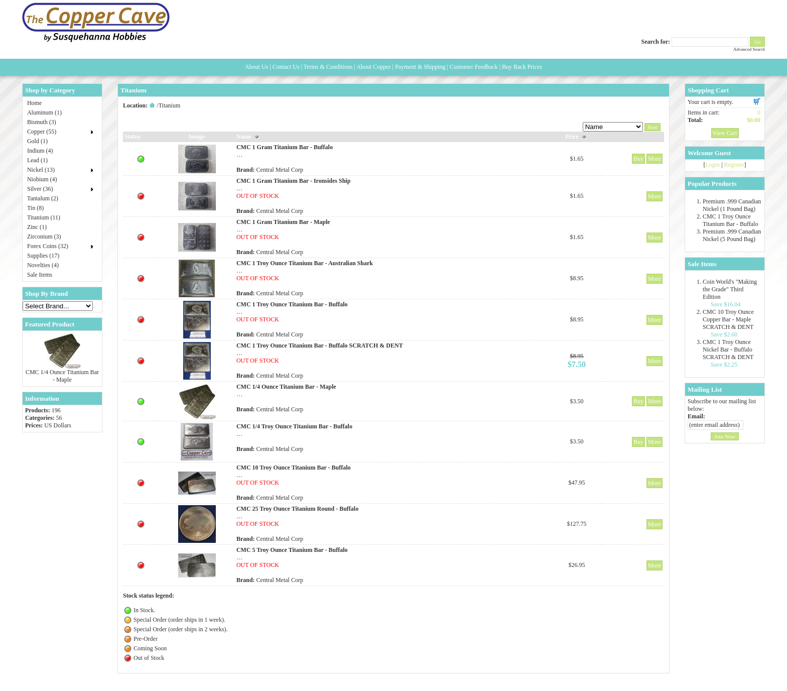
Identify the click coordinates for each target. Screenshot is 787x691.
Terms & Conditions (328, 66)
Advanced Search (749, 49)
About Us (256, 66)
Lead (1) (37, 160)
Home (34, 102)
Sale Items (39, 274)
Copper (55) (41, 131)
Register (734, 164)
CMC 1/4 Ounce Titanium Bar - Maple (62, 376)
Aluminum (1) (44, 112)
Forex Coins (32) (47, 246)
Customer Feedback (474, 66)
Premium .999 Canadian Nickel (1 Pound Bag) (732, 205)
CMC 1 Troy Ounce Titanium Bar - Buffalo (730, 220)
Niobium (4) (42, 179)
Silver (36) (40, 188)
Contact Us (286, 66)
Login (713, 164)
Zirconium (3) (44, 236)
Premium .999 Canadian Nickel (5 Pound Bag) (732, 235)
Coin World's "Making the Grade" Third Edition (730, 289)
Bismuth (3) (41, 122)
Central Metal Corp (279, 169)
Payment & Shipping (420, 66)
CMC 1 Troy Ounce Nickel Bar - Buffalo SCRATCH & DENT (728, 349)
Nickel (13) (41, 169)
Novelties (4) (43, 265)
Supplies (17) (43, 255)
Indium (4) (40, 150)
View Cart (725, 133)
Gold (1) (37, 141)
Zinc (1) (37, 227)
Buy (638, 158)
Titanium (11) (43, 217)
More (654, 158)
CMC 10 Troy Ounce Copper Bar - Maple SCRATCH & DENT (728, 319)
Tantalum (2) (42, 198)
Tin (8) (35, 207)
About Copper (373, 66)
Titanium (170, 105)
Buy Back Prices (522, 66)
